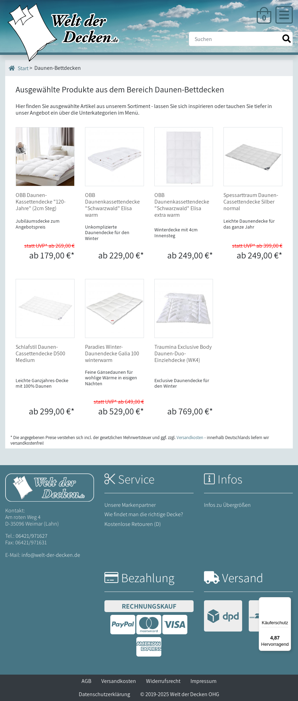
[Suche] (241, 39)
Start (18, 68)
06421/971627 (32, 535)
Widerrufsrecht (163, 681)
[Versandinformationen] (245, 616)
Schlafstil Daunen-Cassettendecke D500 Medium (40, 353)
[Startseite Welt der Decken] (49, 486)
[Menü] (287, 601)
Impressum (203, 681)
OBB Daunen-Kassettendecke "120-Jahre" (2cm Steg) (41, 201)
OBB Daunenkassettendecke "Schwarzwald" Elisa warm (112, 205)
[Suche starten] (286, 38)
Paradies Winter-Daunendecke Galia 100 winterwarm (112, 353)
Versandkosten (118, 681)
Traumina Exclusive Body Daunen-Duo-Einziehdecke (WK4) (183, 353)
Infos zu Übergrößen (227, 505)
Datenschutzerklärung (104, 694)
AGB (86, 681)
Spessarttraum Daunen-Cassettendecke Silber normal (250, 201)
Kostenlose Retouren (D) (132, 524)
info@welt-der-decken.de (51, 555)
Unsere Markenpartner (130, 505)
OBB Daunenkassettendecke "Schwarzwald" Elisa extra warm (181, 205)
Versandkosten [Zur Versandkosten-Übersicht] (190, 437)
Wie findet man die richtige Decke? (143, 514)
